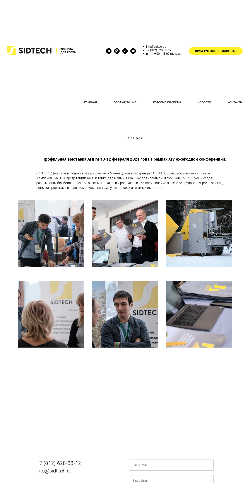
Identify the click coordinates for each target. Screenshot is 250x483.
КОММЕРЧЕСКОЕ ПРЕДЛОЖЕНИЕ (215, 51)
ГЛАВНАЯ (90, 102)
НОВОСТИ (204, 102)
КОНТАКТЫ (235, 102)
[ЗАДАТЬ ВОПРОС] (117, 51)
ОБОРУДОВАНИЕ (125, 102)
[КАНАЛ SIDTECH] (109, 51)
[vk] (125, 51)
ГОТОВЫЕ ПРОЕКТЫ (167, 102)
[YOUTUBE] (133, 51)
